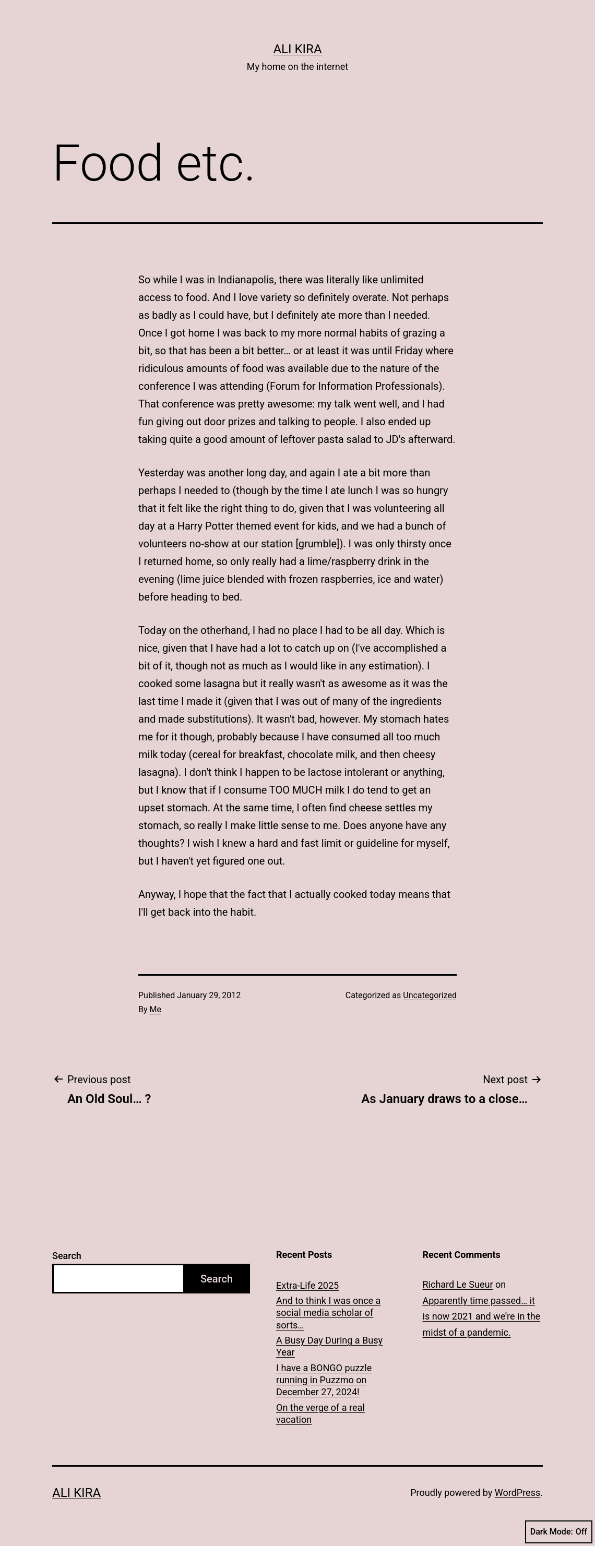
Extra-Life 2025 (307, 1285)
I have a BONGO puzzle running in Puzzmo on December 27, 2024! (324, 1380)
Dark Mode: (558, 1532)
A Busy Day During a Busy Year (329, 1346)
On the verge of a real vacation (320, 1413)
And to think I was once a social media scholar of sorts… (328, 1313)
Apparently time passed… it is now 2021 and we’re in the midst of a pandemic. (482, 1316)
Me (155, 1009)
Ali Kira (297, 49)
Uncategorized (430, 995)
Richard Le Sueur (458, 1284)
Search (66, 1255)
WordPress (517, 1492)
